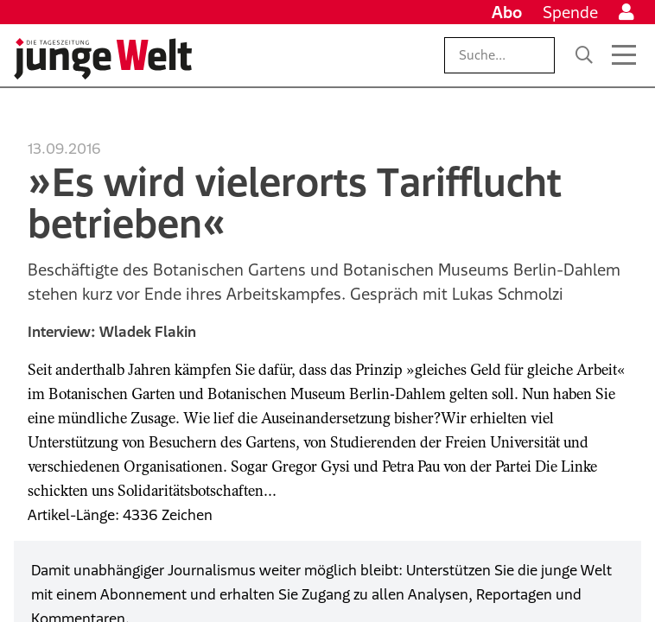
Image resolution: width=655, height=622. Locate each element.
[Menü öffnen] (624, 55)
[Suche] (584, 55)
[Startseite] (103, 58)
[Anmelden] (626, 12)
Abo (507, 12)
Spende (570, 12)
